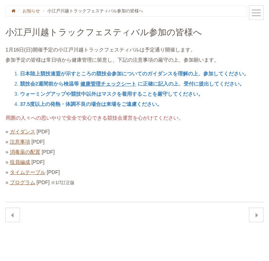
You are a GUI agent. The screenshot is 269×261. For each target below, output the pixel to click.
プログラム (22, 182)
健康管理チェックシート (108, 84)
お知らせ (31, 10)
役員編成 (20, 162)
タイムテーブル (27, 172)
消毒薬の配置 (25, 152)
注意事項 (20, 142)
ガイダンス (22, 131)
